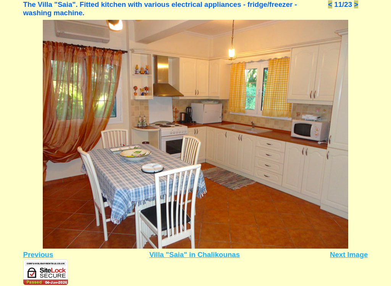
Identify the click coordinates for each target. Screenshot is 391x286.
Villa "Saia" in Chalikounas (194, 255)
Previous (38, 255)
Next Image (349, 255)
